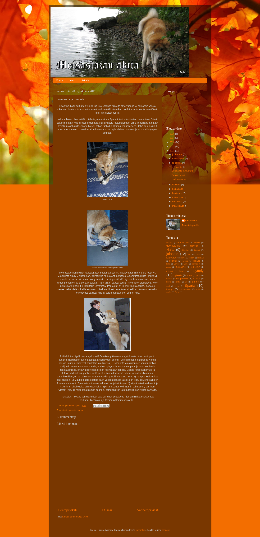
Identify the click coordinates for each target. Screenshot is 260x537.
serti (168, 286)
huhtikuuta (177, 201)
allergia (169, 243)
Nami (181, 271)
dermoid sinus (183, 242)
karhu (198, 254)
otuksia (189, 275)
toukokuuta (178, 197)
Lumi (186, 264)
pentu (198, 275)
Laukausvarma (179, 179)
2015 (172, 134)
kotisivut (200, 258)
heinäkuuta (178, 189)
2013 (172, 142)
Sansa (195, 281)
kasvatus (171, 257)
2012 (172, 146)
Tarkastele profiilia (190, 225)
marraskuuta (178, 159)
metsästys (181, 267)
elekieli (197, 243)
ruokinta (196, 278)
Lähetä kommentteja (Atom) (75, 517)
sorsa (80, 410)
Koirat (73, 80)
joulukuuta (177, 154)
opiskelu (178, 275)
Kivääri (191, 258)
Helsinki (185, 250)
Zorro (177, 292)
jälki (189, 254)
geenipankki (173, 245)
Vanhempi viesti (147, 510)
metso (168, 267)
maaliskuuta (178, 206)
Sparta (190, 286)
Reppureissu (182, 278)
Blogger (166, 530)
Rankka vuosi (178, 175)
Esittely (85, 80)
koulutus (173, 261)
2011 (172, 151)
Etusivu (60, 80)
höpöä (197, 250)
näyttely (197, 271)
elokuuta (176, 184)
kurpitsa (185, 261)
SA (186, 282)
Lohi (168, 264)
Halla (170, 250)
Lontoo (176, 264)
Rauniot (169, 279)
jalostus (172, 254)
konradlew (140, 530)
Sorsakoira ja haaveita (182, 171)
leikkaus (196, 261)
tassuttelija (191, 220)
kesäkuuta (177, 193)
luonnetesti (196, 264)
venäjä (169, 292)
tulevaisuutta (184, 289)
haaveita (72, 410)
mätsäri (169, 271)
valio (198, 289)
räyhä (178, 282)
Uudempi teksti (67, 510)
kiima (183, 258)
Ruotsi (168, 282)
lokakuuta (177, 163)
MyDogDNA (195, 267)
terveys (170, 289)
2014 (172, 138)
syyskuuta (177, 167)
